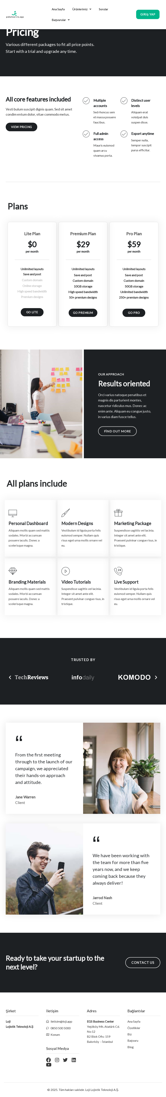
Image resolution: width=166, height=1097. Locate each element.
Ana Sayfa (58, 9)
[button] (148, 15)
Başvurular (61, 20)
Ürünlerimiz (81, 9)
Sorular (103, 9)
